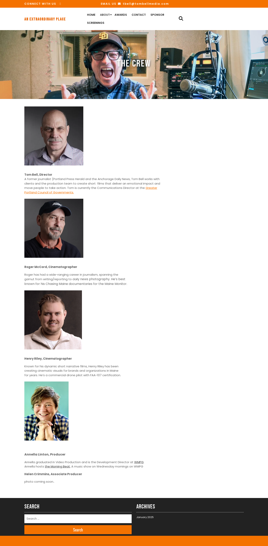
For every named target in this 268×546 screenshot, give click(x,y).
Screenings (95, 23)
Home (91, 15)
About (105, 15)
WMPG (139, 462)
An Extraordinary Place (45, 19)
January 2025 (145, 517)
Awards (121, 15)
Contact (139, 15)
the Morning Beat (57, 466)
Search (78, 530)
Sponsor (157, 15)
